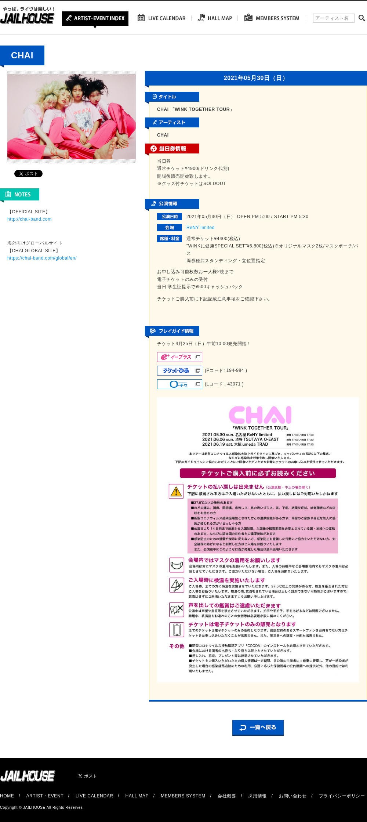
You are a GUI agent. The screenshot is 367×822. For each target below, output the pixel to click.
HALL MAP (137, 796)
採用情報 (257, 796)
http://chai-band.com (29, 219)
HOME (7, 796)
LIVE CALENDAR (94, 796)
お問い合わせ (293, 796)
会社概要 (227, 796)
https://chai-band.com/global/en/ (42, 258)
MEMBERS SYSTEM (183, 796)
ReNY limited (200, 227)
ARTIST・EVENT (44, 796)
